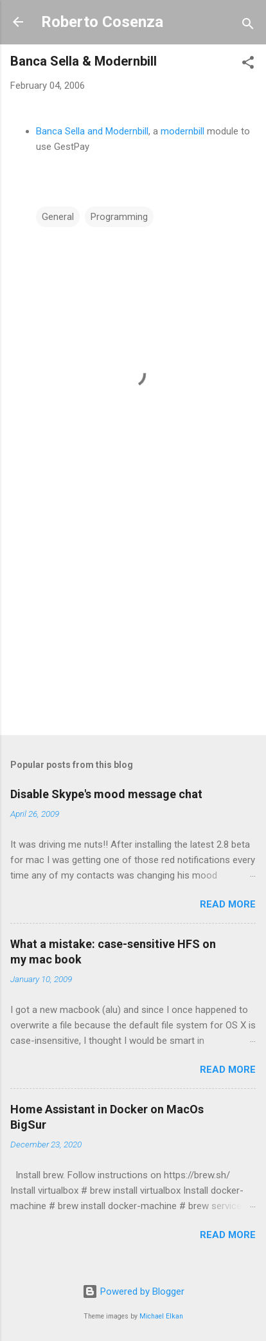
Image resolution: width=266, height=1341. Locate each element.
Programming (119, 217)
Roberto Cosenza (102, 22)
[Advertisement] (133, 624)
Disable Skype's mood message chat (106, 794)
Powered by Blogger (133, 1291)
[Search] (248, 26)
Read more (228, 904)
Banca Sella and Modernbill (92, 131)
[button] (248, 65)
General (58, 217)
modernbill (182, 131)
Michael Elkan (161, 1316)
